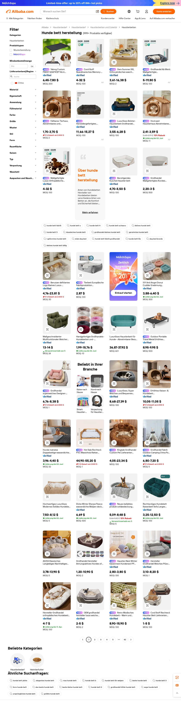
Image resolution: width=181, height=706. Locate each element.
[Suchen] (108, 11)
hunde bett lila (133, 239)
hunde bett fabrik (52, 225)
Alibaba (45, 27)
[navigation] (23, 334)
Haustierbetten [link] (129, 27)
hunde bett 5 (50, 232)
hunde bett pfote (18, 680)
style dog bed (79, 239)
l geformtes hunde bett (55, 239)
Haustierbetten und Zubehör (103, 27)
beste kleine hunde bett (70, 687)
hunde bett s (74, 225)
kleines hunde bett (141, 225)
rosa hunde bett (68, 680)
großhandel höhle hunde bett (121, 687)
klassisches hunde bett (74, 232)
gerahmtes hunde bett (137, 232)
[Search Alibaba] (68, 11)
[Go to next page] (131, 639)
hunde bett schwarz (116, 225)
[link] (177, 677)
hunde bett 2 (95, 687)
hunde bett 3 (160, 680)
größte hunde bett (50, 694)
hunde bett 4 (93, 225)
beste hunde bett (138, 680)
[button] (97, 11)
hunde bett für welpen (113, 680)
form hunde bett (18, 687)
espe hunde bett (149, 687)
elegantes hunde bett (43, 680)
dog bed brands (154, 239)
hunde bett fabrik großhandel (106, 239)
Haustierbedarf (60, 27)
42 (125, 640)
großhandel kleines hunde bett (105, 232)
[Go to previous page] (82, 639)
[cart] (138, 12)
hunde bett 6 (89, 680)
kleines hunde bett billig (55, 245)
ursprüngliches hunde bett (22, 694)
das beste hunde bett (43, 687)
